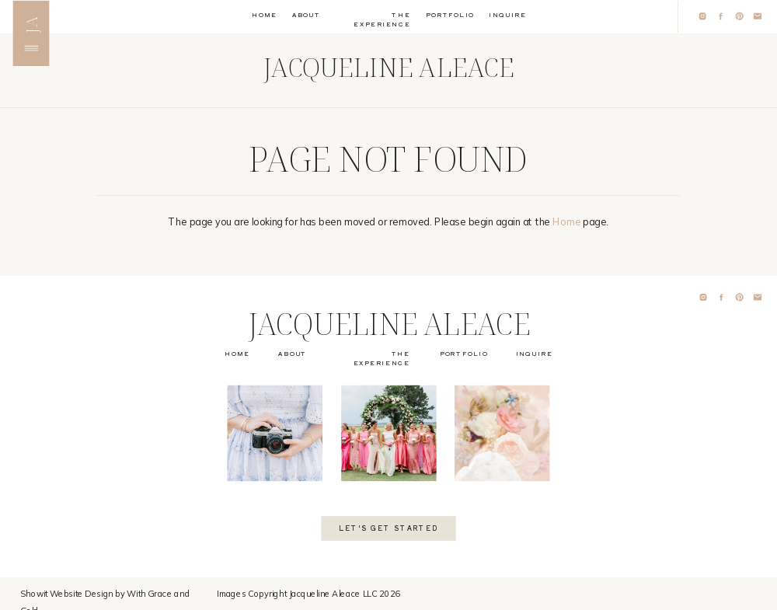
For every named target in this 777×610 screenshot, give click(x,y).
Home (566, 221)
